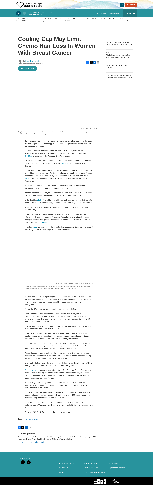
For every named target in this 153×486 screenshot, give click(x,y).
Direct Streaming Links (65, 460)
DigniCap (28, 157)
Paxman (64, 164)
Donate (132, 5)
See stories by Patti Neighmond (31, 443)
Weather (121, 20)
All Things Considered (32, 420)
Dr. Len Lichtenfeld (32, 371)
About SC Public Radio (90, 464)
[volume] (24, 14)
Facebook (61, 473)
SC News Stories (89, 19)
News (107, 53)
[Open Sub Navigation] (44, 22)
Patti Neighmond (32, 62)
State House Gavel (70, 20)
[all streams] (130, 14)
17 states (43, 223)
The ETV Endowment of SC (66, 464)
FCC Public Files (63, 468)
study (39, 201)
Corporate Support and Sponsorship (94, 473)
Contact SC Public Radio (90, 468)
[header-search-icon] (122, 5)
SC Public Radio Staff (115, 460)
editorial (28, 179)
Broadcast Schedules (27, 20)
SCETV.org (130, 20)
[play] (18, 14)
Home (18, 20)
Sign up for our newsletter (117, 468)
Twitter (85, 460)
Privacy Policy (113, 464)
